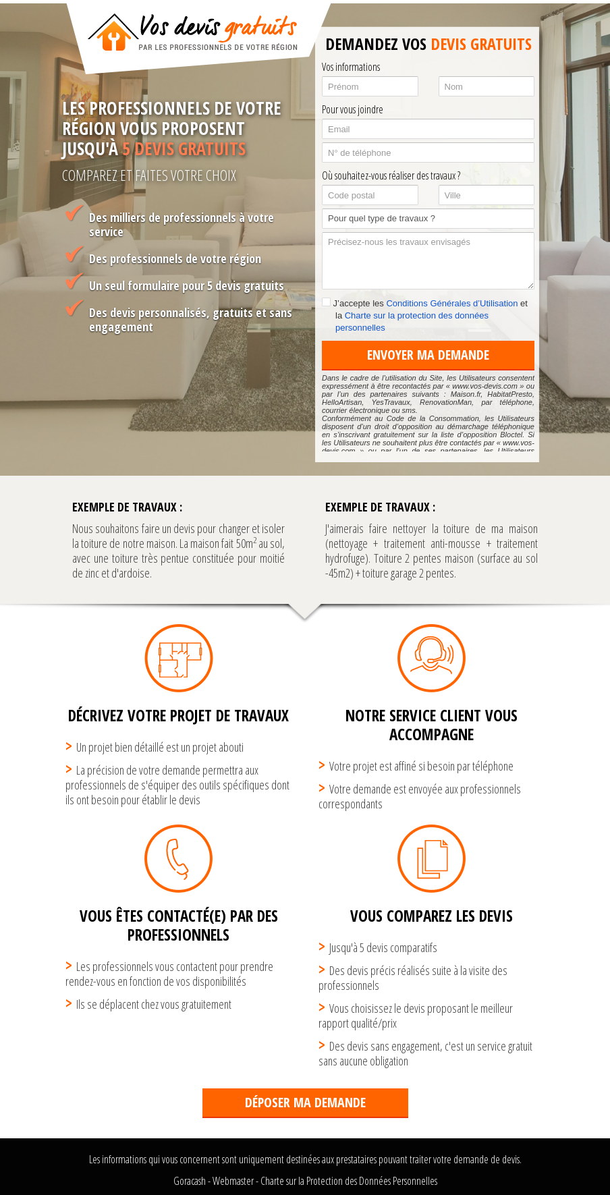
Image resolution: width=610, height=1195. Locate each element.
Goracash (189, 1180)
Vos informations (351, 67)
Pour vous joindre (352, 109)
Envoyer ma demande (428, 354)
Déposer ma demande (305, 1102)
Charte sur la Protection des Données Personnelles (348, 1180)
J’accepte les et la (425, 315)
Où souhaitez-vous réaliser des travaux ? (391, 175)
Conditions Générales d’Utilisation (452, 303)
